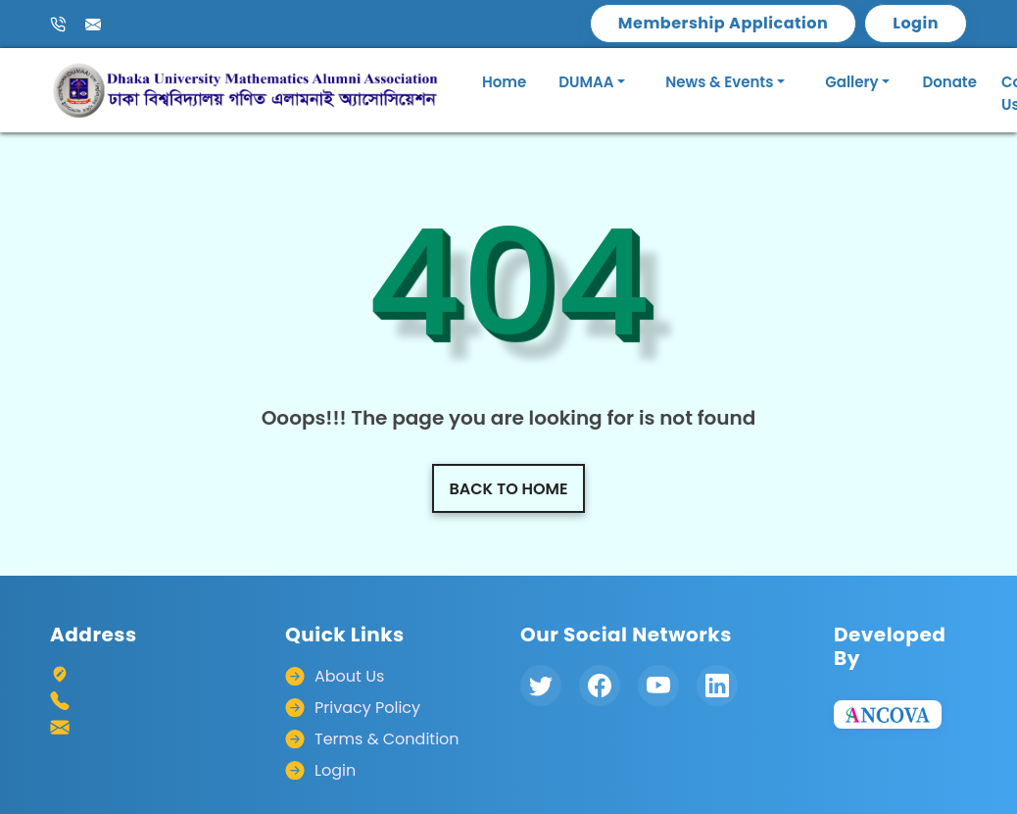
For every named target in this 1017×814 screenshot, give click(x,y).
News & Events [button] (719, 82)
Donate (949, 82)
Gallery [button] (851, 82)
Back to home (509, 489)
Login (916, 23)
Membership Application (723, 23)
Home (504, 82)
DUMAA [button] (585, 82)
